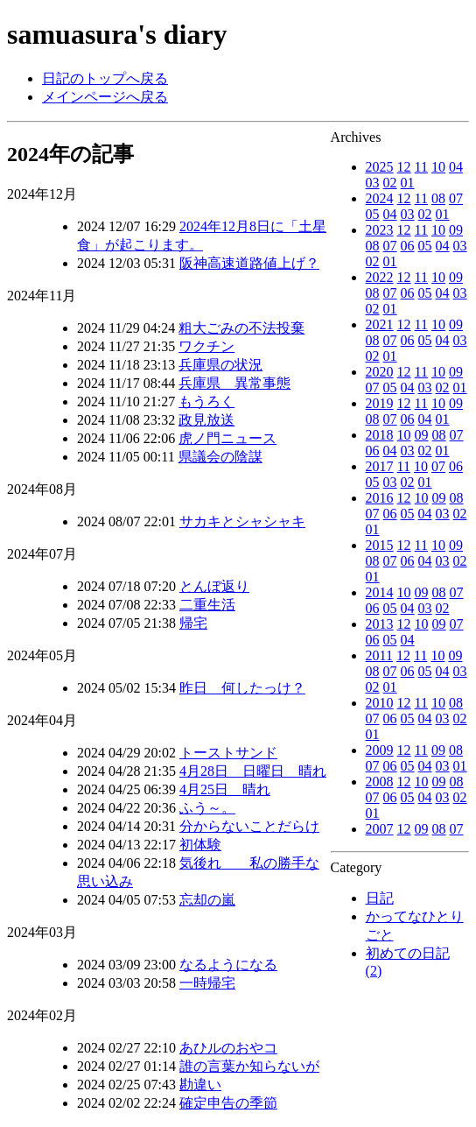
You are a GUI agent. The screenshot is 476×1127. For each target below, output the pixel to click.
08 (438, 198)
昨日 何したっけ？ (242, 687)
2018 (380, 434)
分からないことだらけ (249, 826)
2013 (380, 623)
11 (421, 166)
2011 (379, 655)
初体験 (200, 844)
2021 (380, 324)
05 (373, 214)
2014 (380, 592)
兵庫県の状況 (220, 364)
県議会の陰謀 (220, 456)
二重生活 (207, 604)
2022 (380, 277)
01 (408, 182)
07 (456, 198)
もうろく (206, 401)
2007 (380, 828)
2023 (380, 229)
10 (438, 166)
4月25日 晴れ (224, 789)
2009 (380, 750)
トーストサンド (228, 752)
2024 (380, 198)
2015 (380, 545)
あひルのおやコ (228, 1047)
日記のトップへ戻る (105, 78)
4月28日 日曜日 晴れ (252, 771)
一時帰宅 (207, 983)
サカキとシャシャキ (242, 521)
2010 (380, 702)
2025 (380, 166)
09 (456, 229)
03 (373, 182)
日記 (380, 898)
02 (390, 182)
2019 (380, 403)
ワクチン (206, 346)
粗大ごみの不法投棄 (241, 327)
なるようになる (228, 964)
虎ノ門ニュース (227, 438)
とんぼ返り (214, 586)
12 (404, 166)
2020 (380, 371)
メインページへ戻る (105, 96)
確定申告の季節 (228, 1102)
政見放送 (206, 419)
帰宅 (193, 623)
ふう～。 (207, 807)
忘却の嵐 (207, 899)
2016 (380, 497)
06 (408, 245)
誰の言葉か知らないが (249, 1066)
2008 (380, 781)
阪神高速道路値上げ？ (249, 263)
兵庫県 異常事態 (234, 383)
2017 (380, 466)
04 (456, 166)
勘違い (200, 1084)
